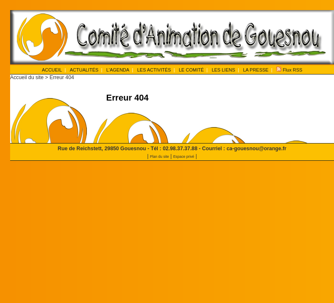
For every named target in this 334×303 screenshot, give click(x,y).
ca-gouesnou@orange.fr (256, 149)
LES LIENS (223, 69)
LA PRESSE (256, 69)
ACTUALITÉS (84, 69)
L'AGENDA (117, 69)
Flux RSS (289, 69)
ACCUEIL (52, 69)
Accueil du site (26, 77)
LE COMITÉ (191, 69)
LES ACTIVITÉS (154, 69)
